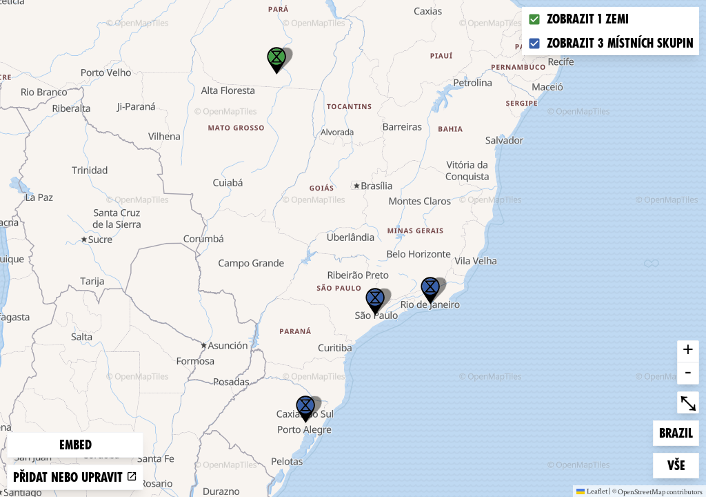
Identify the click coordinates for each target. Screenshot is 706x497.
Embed (75, 445)
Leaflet (591, 491)
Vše (683, 464)
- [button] (688, 373)
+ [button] (688, 351)
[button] (305, 409)
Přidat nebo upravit (75, 477)
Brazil (678, 431)
